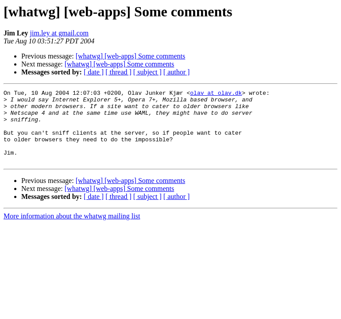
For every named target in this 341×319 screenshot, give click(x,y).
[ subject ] (147, 72)
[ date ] (94, 72)
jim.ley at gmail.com (59, 33)
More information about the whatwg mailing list (72, 230)
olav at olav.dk (216, 94)
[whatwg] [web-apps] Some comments (131, 56)
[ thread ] (118, 72)
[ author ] (176, 72)
